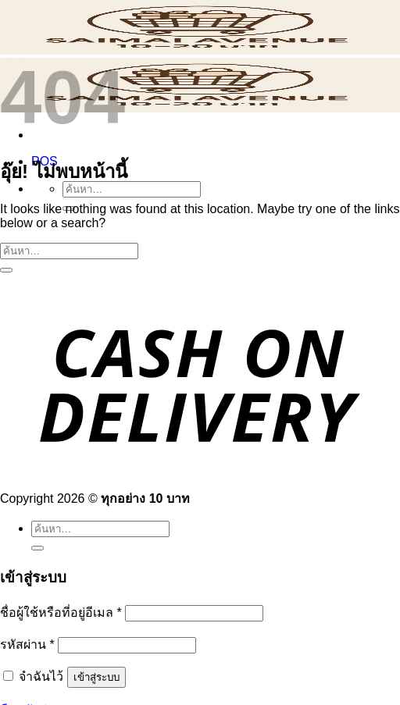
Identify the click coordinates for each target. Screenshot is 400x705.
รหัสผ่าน (27, 644)
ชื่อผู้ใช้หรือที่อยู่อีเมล (61, 612)
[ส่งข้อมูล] (6, 270)
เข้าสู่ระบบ (96, 677)
